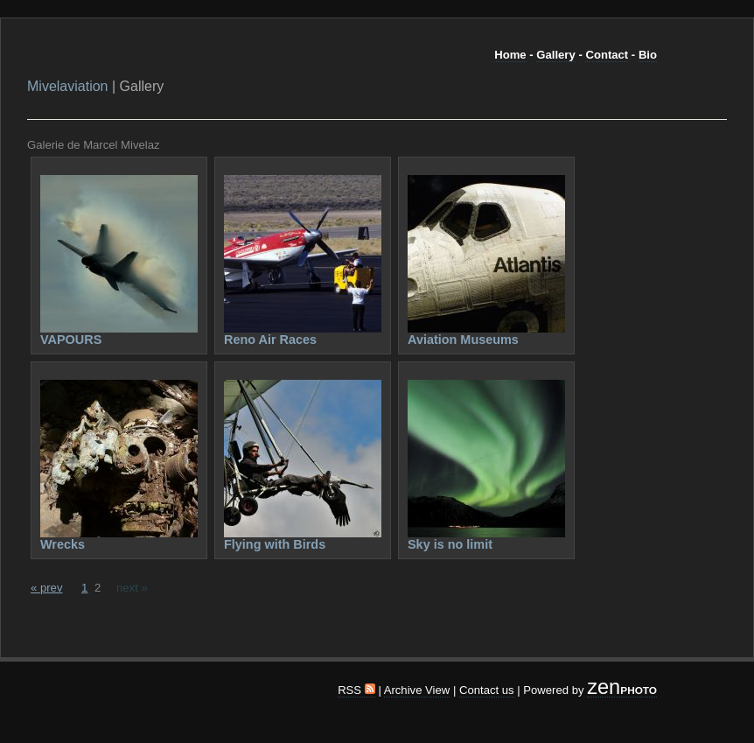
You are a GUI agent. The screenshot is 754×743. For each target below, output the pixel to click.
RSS (356, 690)
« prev (46, 587)
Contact (606, 54)
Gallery (555, 54)
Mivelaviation (67, 86)
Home (510, 54)
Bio (648, 54)
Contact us (486, 690)
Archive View (417, 690)
